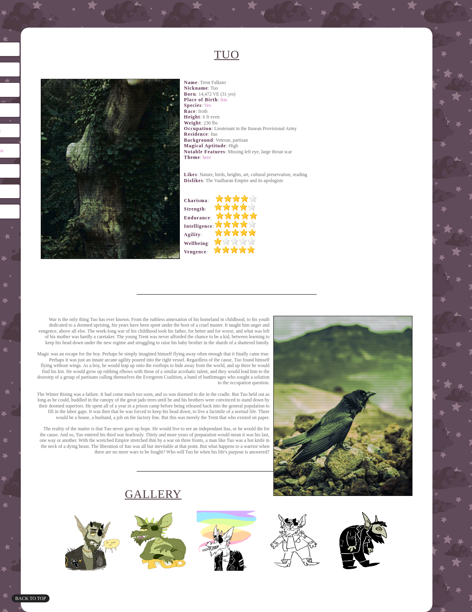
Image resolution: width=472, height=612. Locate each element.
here (207, 157)
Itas (223, 99)
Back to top (30, 598)
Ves (207, 105)
